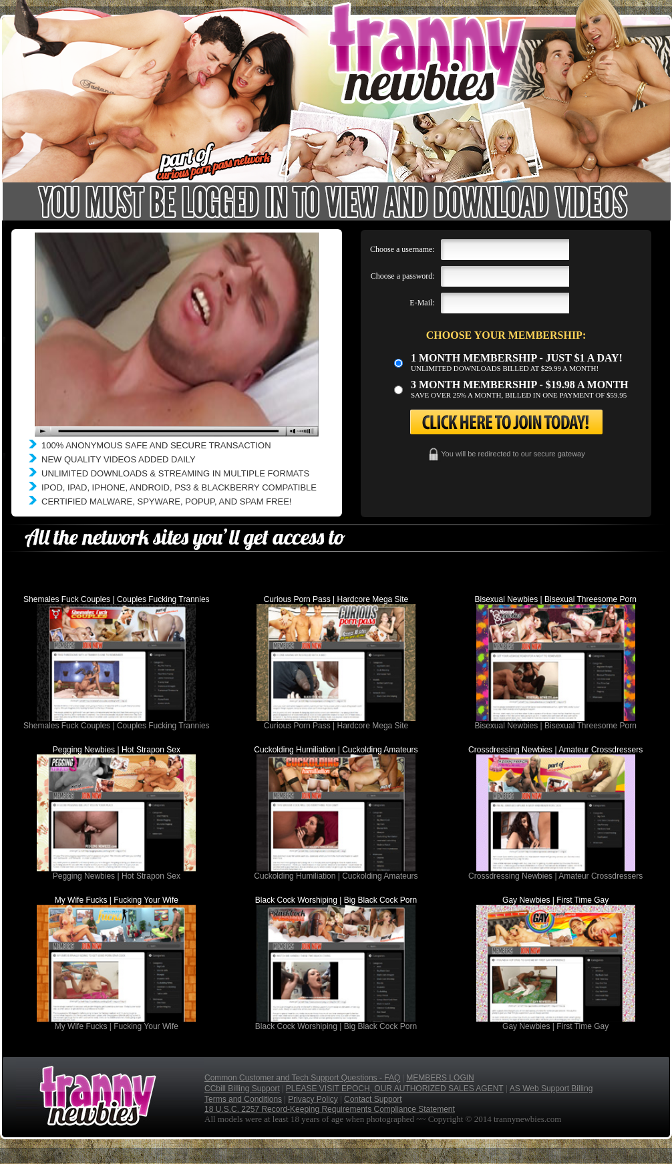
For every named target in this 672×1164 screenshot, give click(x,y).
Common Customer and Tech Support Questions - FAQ (302, 1077)
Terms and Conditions (243, 1099)
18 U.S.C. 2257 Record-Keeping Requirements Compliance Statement (329, 1109)
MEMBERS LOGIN (440, 1077)
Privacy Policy (313, 1099)
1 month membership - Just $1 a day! (517, 357)
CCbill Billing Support (242, 1088)
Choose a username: (402, 249)
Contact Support (373, 1099)
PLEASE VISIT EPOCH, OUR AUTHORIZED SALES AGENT (395, 1088)
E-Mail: (421, 302)
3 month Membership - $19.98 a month (520, 384)
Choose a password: (403, 276)
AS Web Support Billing (551, 1088)
